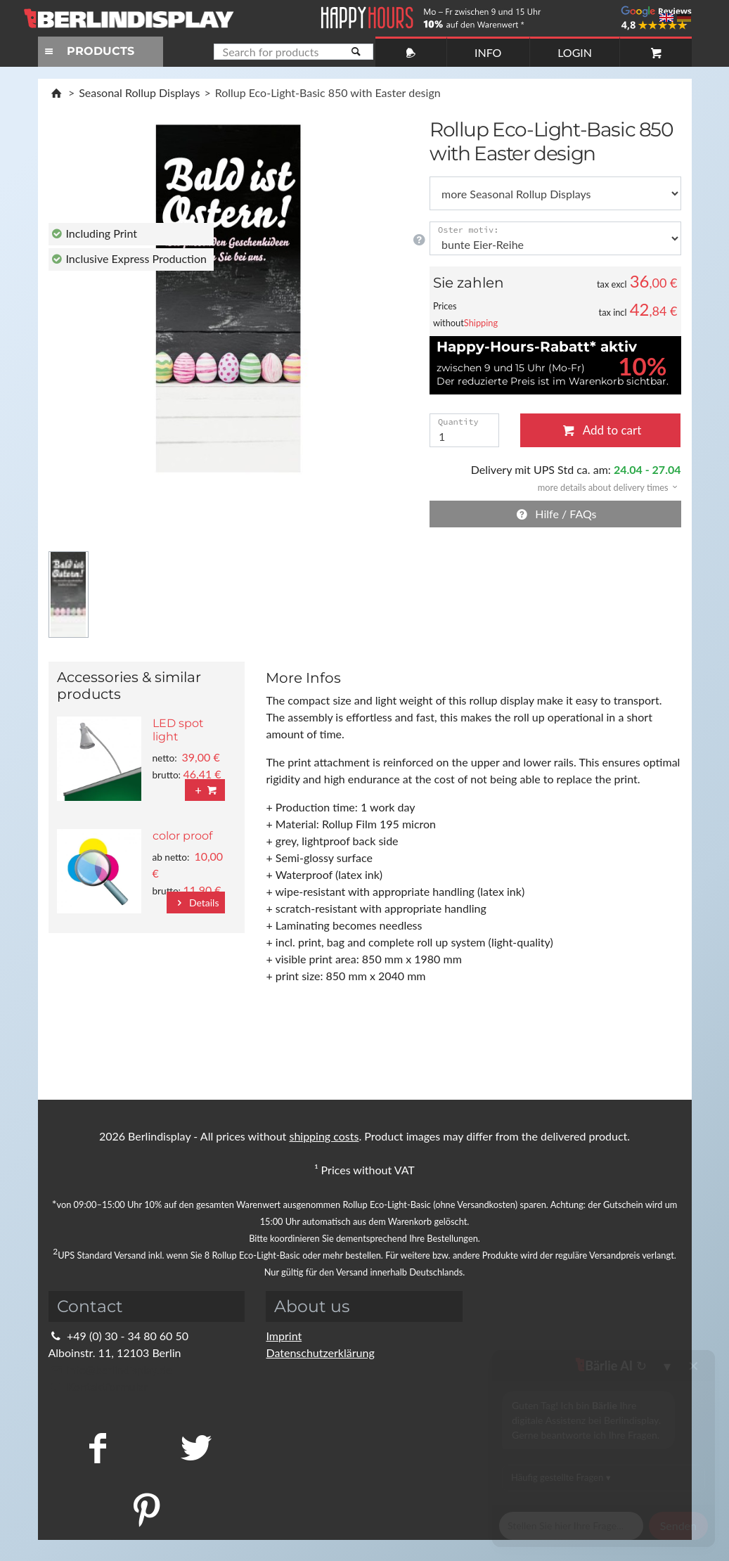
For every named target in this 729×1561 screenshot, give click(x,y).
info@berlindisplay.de (110, 1369)
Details (196, 902)
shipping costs (324, 1136)
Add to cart (600, 430)
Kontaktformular (98, 1386)
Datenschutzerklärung (320, 1352)
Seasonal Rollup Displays (139, 92)
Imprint (284, 1335)
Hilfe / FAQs (555, 513)
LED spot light (178, 730)
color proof (182, 835)
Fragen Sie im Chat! (654, 1529)
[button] (603, 486)
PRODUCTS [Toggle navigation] (87, 51)
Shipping (481, 322)
